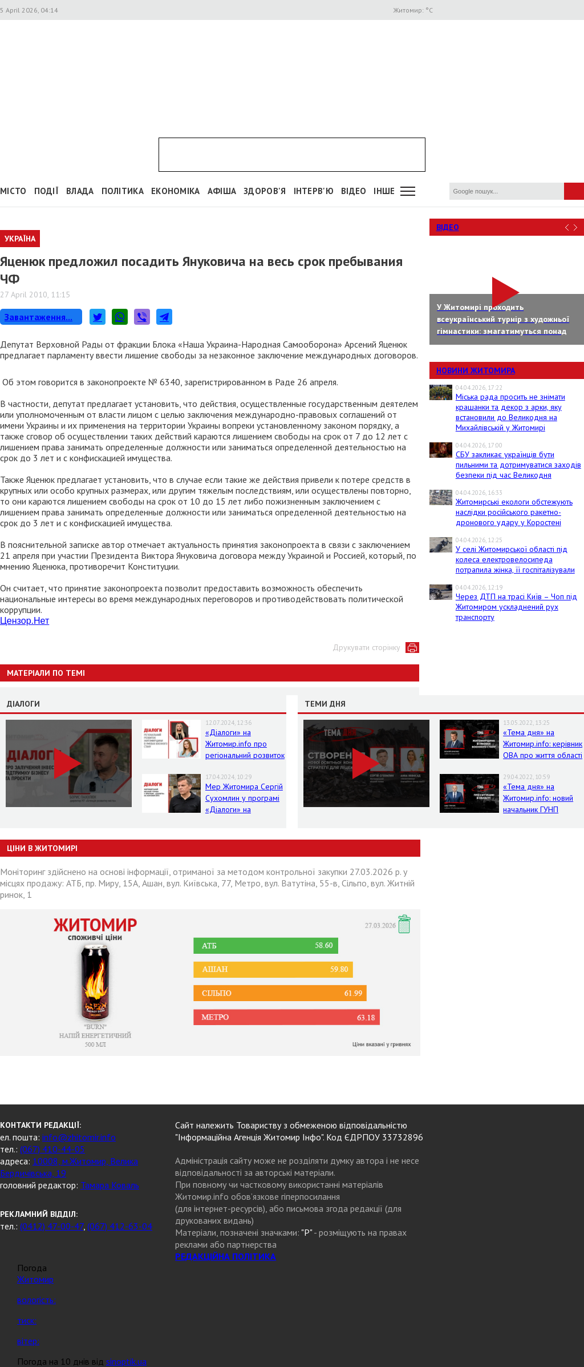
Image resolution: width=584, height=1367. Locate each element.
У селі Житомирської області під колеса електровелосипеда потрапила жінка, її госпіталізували (515, 559)
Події (46, 191)
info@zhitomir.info (79, 1137)
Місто (13, 191)
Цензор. (24, 621)
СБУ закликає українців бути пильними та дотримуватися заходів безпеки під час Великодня (518, 464)
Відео (447, 227)
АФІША (222, 191)
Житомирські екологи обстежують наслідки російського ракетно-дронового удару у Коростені (514, 512)
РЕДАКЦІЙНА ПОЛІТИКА (225, 1256)
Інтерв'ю (314, 191)
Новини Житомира (475, 370)
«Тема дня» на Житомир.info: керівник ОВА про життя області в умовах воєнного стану (542, 755)
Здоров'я (265, 191)
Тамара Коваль (109, 1185)
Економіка (175, 191)
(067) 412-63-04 (119, 1226)
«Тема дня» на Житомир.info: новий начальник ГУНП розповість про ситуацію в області (538, 809)
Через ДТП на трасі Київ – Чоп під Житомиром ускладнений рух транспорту (516, 606)
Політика (123, 191)
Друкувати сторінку (366, 647)
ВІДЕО (354, 191)
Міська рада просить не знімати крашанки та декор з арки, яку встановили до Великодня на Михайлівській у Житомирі (510, 412)
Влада (80, 191)
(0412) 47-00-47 (51, 1226)
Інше (384, 191)
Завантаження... (38, 316)
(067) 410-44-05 (52, 1149)
